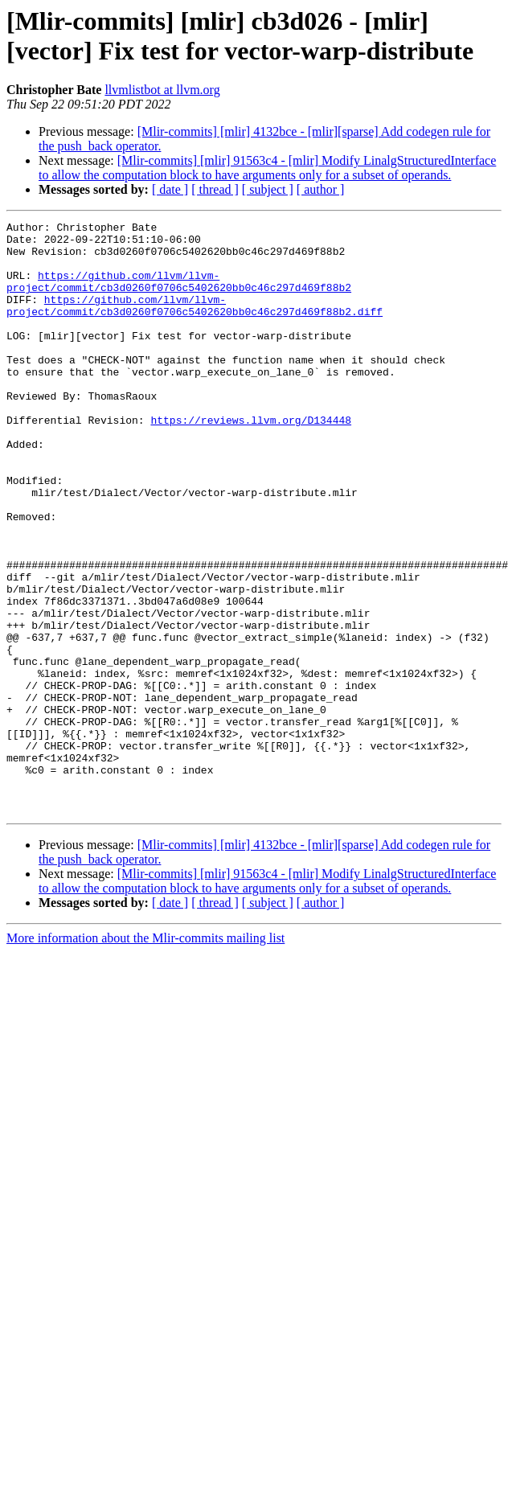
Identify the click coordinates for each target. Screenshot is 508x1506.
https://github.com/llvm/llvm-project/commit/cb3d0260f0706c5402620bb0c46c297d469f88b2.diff (194, 323)
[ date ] (170, 189)
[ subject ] (267, 189)
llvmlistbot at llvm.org (161, 89)
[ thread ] (215, 189)
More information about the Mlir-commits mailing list (145, 1056)
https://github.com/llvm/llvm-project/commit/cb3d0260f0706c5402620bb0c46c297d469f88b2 (178, 294)
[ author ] (321, 189)
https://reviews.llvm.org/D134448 (250, 460)
